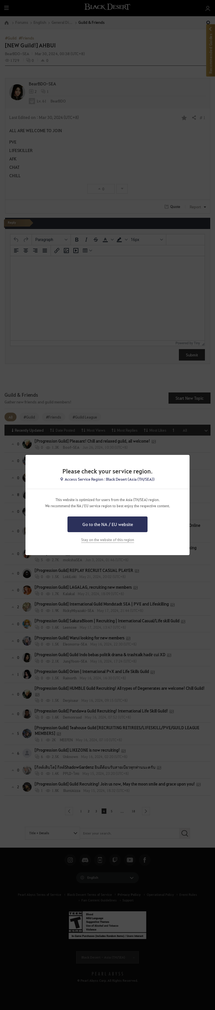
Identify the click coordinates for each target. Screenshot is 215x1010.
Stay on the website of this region (107, 539)
